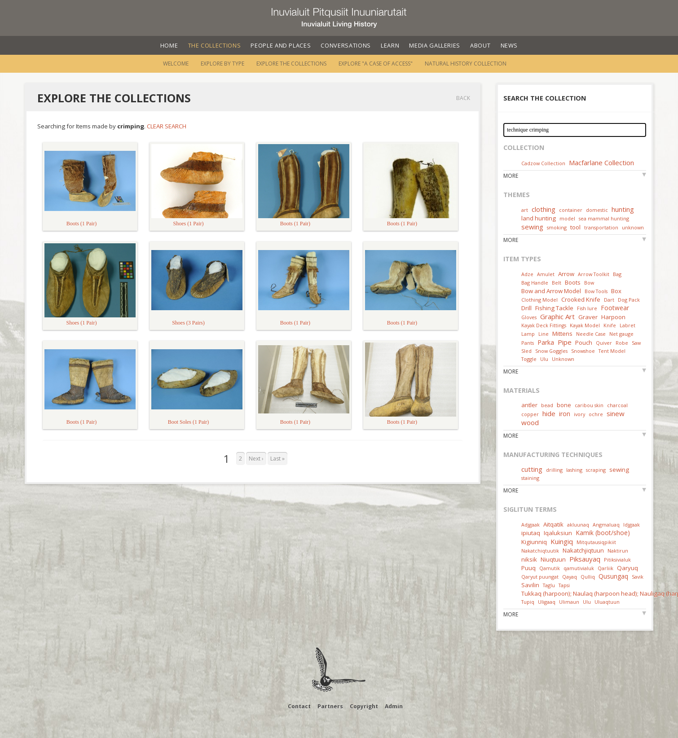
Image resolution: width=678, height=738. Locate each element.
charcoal (617, 405)
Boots (573, 282)
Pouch (583, 342)
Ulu (544, 359)
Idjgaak (631, 524)
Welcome (176, 63)
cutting (531, 469)
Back (463, 98)
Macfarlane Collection (601, 162)
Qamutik (549, 568)
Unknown (563, 359)
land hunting (538, 218)
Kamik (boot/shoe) (603, 532)
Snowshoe (583, 350)
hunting (623, 209)
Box (616, 291)
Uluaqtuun (607, 601)
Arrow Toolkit (593, 274)
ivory (579, 414)
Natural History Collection (465, 63)
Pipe (565, 342)
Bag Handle (534, 282)
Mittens (562, 333)
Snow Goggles (551, 350)
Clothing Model (539, 299)
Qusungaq (613, 576)
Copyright (364, 706)
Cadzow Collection (543, 163)
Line (543, 333)
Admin (394, 706)
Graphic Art (557, 316)
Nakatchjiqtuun (583, 550)
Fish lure (587, 308)
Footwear (615, 307)
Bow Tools (596, 291)
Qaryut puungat (540, 576)
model (567, 218)
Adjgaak (530, 524)
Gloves (529, 317)
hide (548, 413)
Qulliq (588, 576)
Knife (609, 325)
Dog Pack (629, 299)
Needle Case (591, 333)
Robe (622, 342)
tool (575, 227)
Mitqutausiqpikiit (596, 542)
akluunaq (578, 524)
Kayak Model (585, 325)
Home (169, 45)
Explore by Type (222, 63)
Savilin (530, 585)
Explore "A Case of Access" (376, 63)
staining (530, 477)
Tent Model (612, 350)
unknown (633, 227)
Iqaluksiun (558, 533)
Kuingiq (561, 541)
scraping (596, 469)
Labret (627, 325)
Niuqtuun (553, 559)
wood (530, 422)
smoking (557, 227)
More (510, 176)
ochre (596, 414)
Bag (617, 274)
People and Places (281, 45)
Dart (609, 299)
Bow (589, 282)
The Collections (214, 45)
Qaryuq (627, 568)
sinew (616, 413)
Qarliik (605, 568)
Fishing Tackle (554, 308)
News (509, 45)
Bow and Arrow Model (551, 291)
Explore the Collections (291, 63)
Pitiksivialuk (617, 559)
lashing (574, 469)
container (570, 209)
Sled (526, 350)
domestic (597, 209)
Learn (390, 45)
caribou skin (589, 405)
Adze (527, 274)
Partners (330, 706)
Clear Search (166, 126)
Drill (526, 308)
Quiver (604, 342)
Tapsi (564, 585)
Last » (277, 458)
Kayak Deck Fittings (543, 325)
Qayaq (569, 576)
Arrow (566, 274)
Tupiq (527, 601)
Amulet (546, 274)
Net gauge (621, 333)
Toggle (529, 359)
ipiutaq (530, 533)
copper (530, 414)
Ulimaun (569, 601)
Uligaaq (546, 601)
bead (547, 405)
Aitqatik (553, 524)
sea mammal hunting (604, 218)
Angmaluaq (606, 524)
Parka (545, 342)
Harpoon (613, 317)
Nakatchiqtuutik (540, 550)
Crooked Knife (580, 299)
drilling (554, 469)
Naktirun (618, 550)
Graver (588, 317)
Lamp (528, 333)
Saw (636, 342)
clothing (543, 209)
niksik (529, 559)
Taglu (549, 585)
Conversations (345, 45)
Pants (527, 342)
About (480, 45)
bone (564, 405)
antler (529, 405)
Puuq (528, 568)
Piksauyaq (584, 558)
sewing (532, 226)
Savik (637, 576)
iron (564, 413)
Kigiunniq (534, 542)
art (524, 209)
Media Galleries (434, 45)
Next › (256, 458)
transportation (601, 227)
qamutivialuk (579, 568)
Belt (556, 282)
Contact (299, 706)
